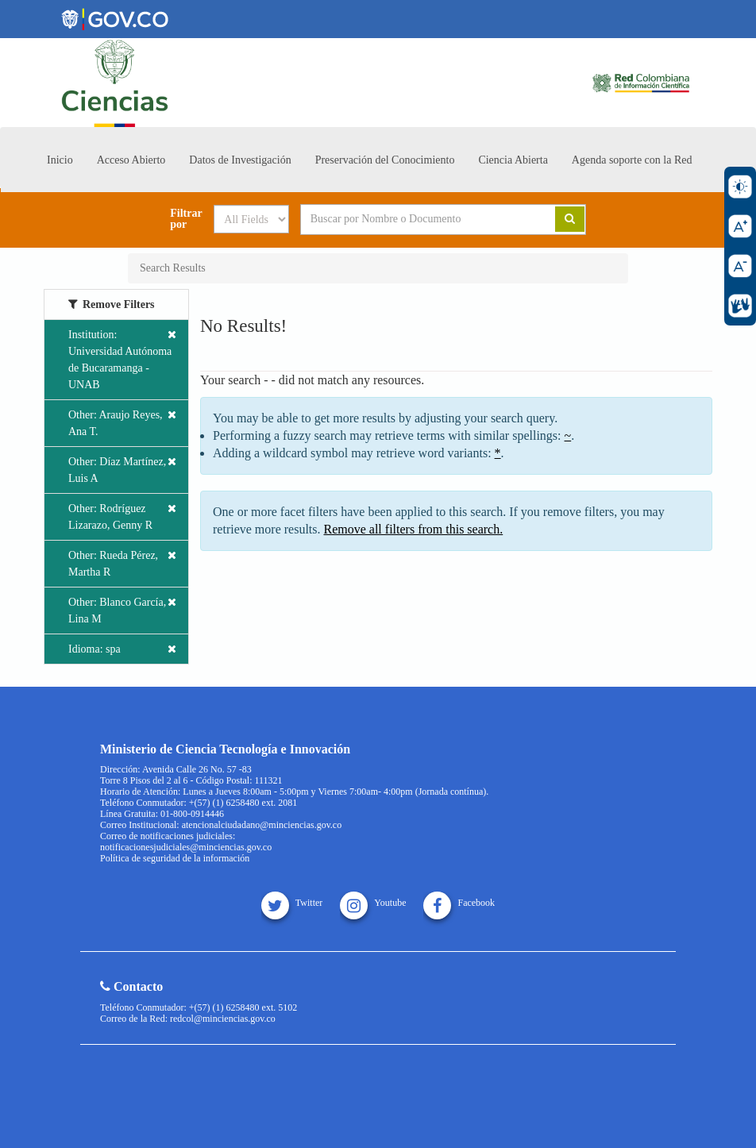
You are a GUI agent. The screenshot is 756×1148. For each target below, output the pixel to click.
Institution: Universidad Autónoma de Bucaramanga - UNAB (122, 358)
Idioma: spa (122, 649)
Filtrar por (186, 219)
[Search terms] (416, 219)
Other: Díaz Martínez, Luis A (122, 468)
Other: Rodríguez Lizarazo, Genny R (122, 515)
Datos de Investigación (240, 160)
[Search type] (251, 219)
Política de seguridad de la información (174, 858)
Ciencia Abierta (512, 160)
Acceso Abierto (131, 160)
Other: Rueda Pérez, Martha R (122, 562)
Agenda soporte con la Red (632, 160)
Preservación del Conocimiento (385, 160)
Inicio (60, 160)
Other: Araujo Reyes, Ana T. (122, 421)
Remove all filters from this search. (413, 529)
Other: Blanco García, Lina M (122, 609)
